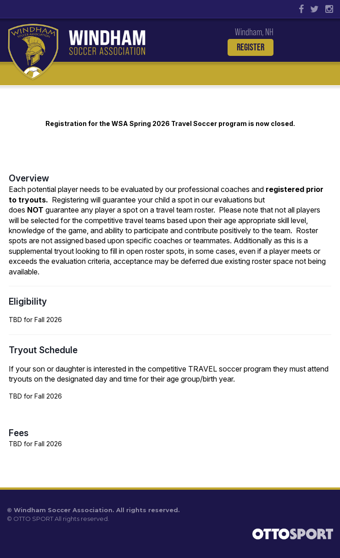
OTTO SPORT (33, 518)
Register (250, 47)
